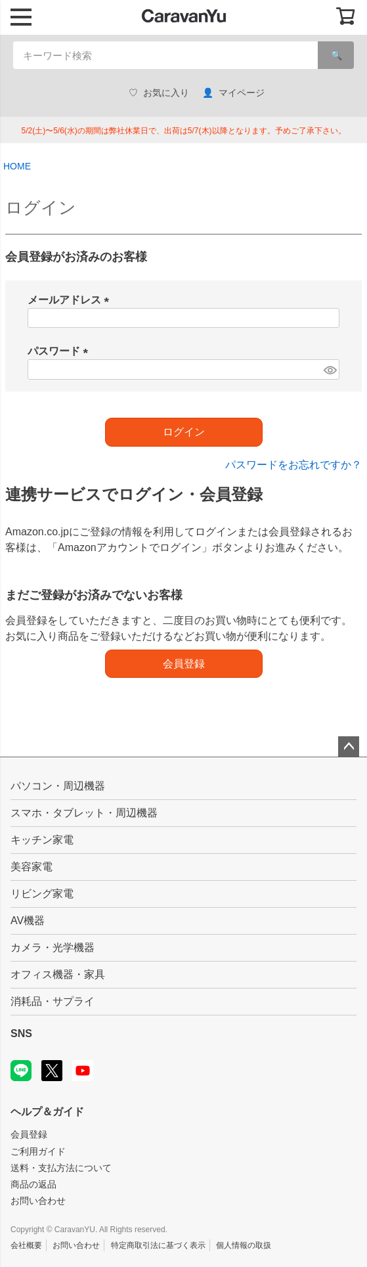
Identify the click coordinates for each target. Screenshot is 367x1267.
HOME (17, 166)
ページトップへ (348, 746)
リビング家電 (42, 893)
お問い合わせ (38, 1200)
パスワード (60, 351)
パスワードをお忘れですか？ (293, 464)
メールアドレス (71, 299)
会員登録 (29, 1134)
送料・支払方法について (61, 1168)
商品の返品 (33, 1184)
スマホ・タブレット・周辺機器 (84, 812)
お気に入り (159, 93)
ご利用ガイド (38, 1151)
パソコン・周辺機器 (58, 785)
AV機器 (28, 920)
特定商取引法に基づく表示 (158, 1245)
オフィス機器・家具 (58, 974)
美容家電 (32, 866)
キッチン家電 (42, 839)
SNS (21, 1033)
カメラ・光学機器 (53, 947)
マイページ (233, 93)
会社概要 (26, 1245)
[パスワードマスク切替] (329, 369)
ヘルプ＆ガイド (47, 1111)
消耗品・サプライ (53, 1001)
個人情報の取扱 (243, 1245)
